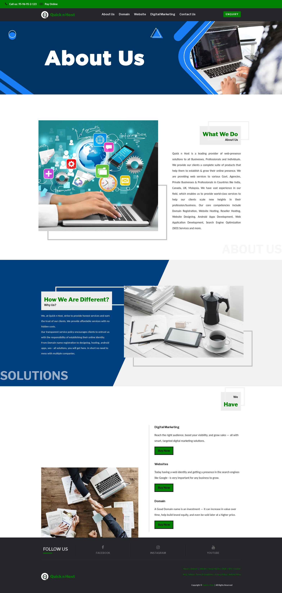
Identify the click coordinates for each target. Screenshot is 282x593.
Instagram (158, 549)
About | (187, 568)
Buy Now (164, 450)
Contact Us (187, 14)
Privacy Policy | (221, 574)
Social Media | (215, 568)
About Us (108, 14)
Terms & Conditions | (205, 574)
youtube (213, 549)
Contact (237, 568)
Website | (204, 568)
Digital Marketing (166, 427)
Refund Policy (235, 574)
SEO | (231, 568)
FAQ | (185, 574)
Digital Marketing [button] (162, 14)
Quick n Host (58, 14)
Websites (161, 464)
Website (140, 14)
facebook (103, 549)
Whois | (192, 574)
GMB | (225, 568)
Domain (124, 14)
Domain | (195, 568)
